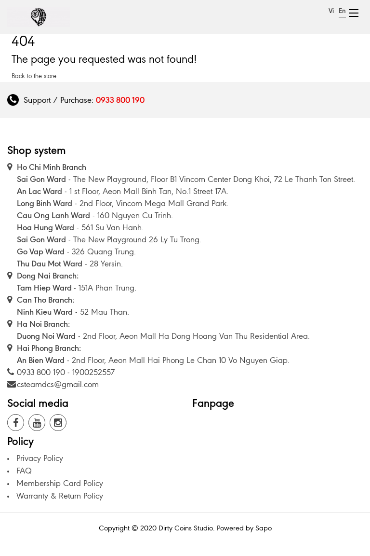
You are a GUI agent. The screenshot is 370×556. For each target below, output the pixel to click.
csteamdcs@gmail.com (58, 384)
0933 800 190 (120, 100)
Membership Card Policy (59, 483)
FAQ (24, 470)
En (342, 11)
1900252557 (93, 372)
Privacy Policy (39, 458)
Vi (331, 11)
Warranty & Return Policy (59, 495)
